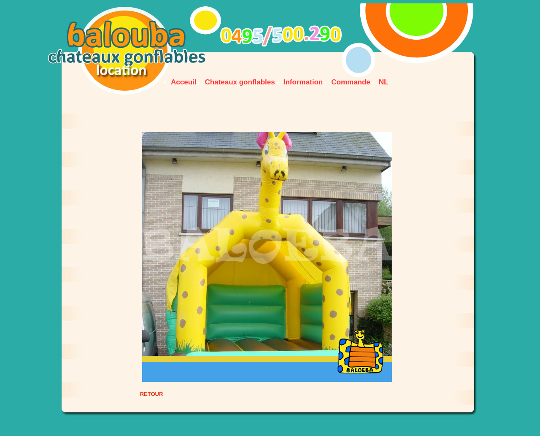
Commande (350, 82)
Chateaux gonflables (240, 82)
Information (303, 82)
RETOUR (151, 394)
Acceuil (183, 82)
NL (384, 82)
